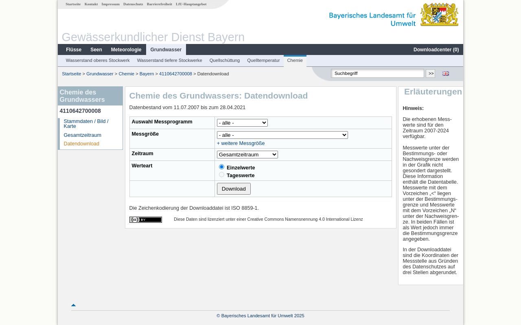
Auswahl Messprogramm (162, 122)
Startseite (73, 4)
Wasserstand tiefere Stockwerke (169, 60)
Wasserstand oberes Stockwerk (98, 60)
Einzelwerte (237, 167)
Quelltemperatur (263, 60)
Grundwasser (166, 50)
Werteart (142, 166)
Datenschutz (133, 4)
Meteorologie (126, 50)
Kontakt (91, 4)
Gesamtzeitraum (82, 135)
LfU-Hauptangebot (191, 4)
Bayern (147, 73)
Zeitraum (142, 153)
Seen (96, 50)
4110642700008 (175, 73)
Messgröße (145, 134)
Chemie (295, 60)
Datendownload (82, 144)
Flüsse (73, 50)
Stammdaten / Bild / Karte (86, 124)
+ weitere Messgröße (241, 143)
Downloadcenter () (436, 50)
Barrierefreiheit (159, 4)
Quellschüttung (225, 60)
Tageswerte (237, 175)
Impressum (111, 4)
